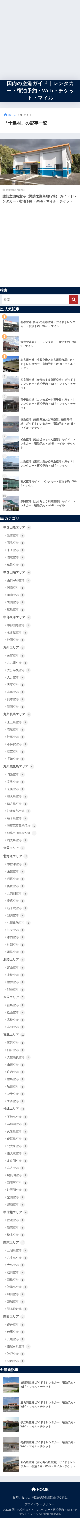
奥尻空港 (16, 886)
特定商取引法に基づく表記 (50, 1497)
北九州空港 (17, 663)
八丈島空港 (17, 1258)
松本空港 (16, 1235)
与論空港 (16, 774)
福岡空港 (16, 707)
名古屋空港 (17, 632)
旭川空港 (16, 915)
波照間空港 (17, 1190)
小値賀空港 (17, 744)
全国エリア (14, 848)
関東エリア (14, 1242)
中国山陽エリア (17, 572)
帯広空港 (16, 901)
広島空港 (16, 610)
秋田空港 (16, 1086)
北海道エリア (15, 856)
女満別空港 (17, 893)
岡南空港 (16, 587)
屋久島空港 (17, 796)
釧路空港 (16, 952)
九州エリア (14, 647)
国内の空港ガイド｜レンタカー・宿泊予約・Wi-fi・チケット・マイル (40, 91)
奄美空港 (16, 789)
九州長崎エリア (17, 714)
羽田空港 (16, 1294)
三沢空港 (16, 1043)
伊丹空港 (16, 1324)
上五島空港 (17, 722)
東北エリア (14, 1034)
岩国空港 (16, 602)
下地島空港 (17, 1117)
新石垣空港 (17, 1182)
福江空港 (16, 751)
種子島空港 (17, 818)
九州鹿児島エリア (18, 766)
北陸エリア (14, 959)
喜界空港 (16, 782)
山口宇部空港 (19, 580)
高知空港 (16, 1027)
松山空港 (16, 1012)
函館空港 (16, 871)
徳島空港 (16, 1005)
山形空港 (16, 1065)
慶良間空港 (17, 1175)
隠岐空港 (16, 557)
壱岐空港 (16, 729)
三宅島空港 (17, 1250)
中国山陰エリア (17, 527)
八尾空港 (16, 1339)
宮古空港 (16, 1168)
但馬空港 (16, 1332)
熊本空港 (16, 699)
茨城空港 (16, 1301)
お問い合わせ (21, 1497)
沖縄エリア (14, 1109)
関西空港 (16, 1361)
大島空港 (16, 1265)
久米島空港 (17, 1131)
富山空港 (16, 967)
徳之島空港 (17, 804)
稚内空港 (16, 937)
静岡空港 (16, 640)
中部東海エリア (17, 617)
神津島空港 (17, 1287)
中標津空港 (17, 864)
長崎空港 (16, 759)
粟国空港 (16, 1197)
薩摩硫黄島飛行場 (21, 825)
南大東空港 (17, 1153)
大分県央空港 (19, 670)
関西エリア (14, 1316)
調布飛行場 (17, 1309)
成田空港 (16, 1272)
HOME (40, 1489)
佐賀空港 (16, 655)
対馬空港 (16, 737)
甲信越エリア (15, 1212)
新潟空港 (16, 1227)
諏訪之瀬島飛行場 (21, 833)
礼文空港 (16, 930)
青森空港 (16, 1101)
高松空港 (16, 1020)
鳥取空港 (16, 565)
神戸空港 (16, 1354)
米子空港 (16, 550)
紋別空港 (16, 945)
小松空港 (16, 975)
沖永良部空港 (19, 811)
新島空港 (16, 1279)
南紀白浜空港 (19, 1346)
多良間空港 (17, 1161)
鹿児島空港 (17, 840)
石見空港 (16, 543)
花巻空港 (16, 1094)
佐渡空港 (16, 1220)
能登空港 (16, 989)
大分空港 (16, 677)
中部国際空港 (19, 625)
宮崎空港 (16, 692)
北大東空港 (17, 1146)
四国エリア (14, 997)
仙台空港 (16, 1050)
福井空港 (16, 982)
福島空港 (16, 1079)
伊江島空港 (17, 1139)
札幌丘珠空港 (19, 922)
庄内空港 (16, 1072)
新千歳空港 (17, 908)
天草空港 (16, 684)
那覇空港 (16, 1204)
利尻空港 (16, 879)
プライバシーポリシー (39, 1504)
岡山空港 (16, 595)
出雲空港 (16, 535)
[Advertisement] (40, 40)
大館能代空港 (19, 1057)
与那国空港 (17, 1124)
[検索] (73, 299)
